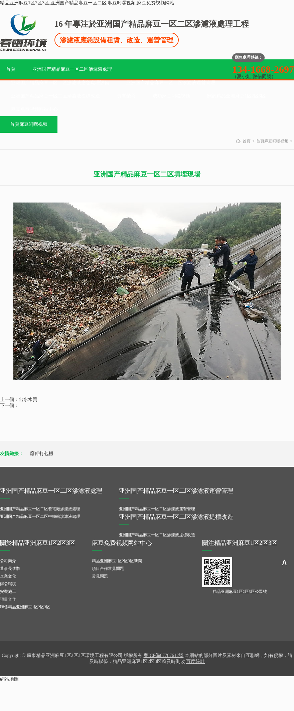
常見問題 (100, 576)
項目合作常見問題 (108, 568)
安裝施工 (8, 591)
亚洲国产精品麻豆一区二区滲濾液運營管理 (170, 82)
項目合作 (8, 599)
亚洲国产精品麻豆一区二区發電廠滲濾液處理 (40, 508)
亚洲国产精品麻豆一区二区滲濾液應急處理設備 (60, 82)
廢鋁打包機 (41, 453)
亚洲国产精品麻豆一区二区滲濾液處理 (72, 69)
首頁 (10, 69)
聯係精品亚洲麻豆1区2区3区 (25, 607)
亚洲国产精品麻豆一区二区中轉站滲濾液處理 (40, 516)
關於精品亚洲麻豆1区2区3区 (236, 95)
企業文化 (8, 576)
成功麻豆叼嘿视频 (171, 95)
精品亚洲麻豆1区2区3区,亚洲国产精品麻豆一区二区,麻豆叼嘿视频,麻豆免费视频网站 (87, 2)
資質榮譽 (126, 95)
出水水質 (28, 399)
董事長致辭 (10, 568)
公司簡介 (8, 561)
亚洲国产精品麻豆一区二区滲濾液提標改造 (55, 95)
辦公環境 (8, 584)
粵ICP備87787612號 (164, 655)
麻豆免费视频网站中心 (34, 109)
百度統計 (195, 661)
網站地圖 (9, 679)
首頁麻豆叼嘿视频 (28, 124)
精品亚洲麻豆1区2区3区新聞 (117, 561)
